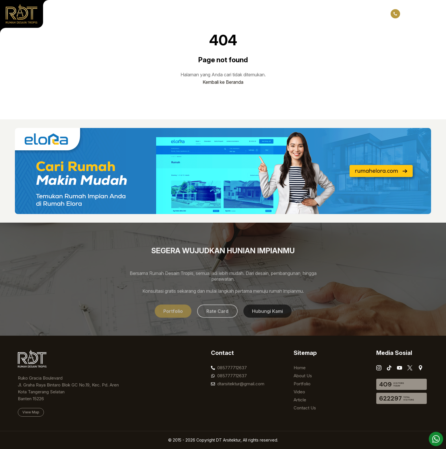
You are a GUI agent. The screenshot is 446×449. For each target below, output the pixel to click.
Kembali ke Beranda (223, 82)
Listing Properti (289, 14)
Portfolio (117, 14)
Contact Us (220, 14)
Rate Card (252, 14)
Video (168, 14)
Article (192, 14)
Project (144, 14)
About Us (88, 14)
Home (62, 14)
